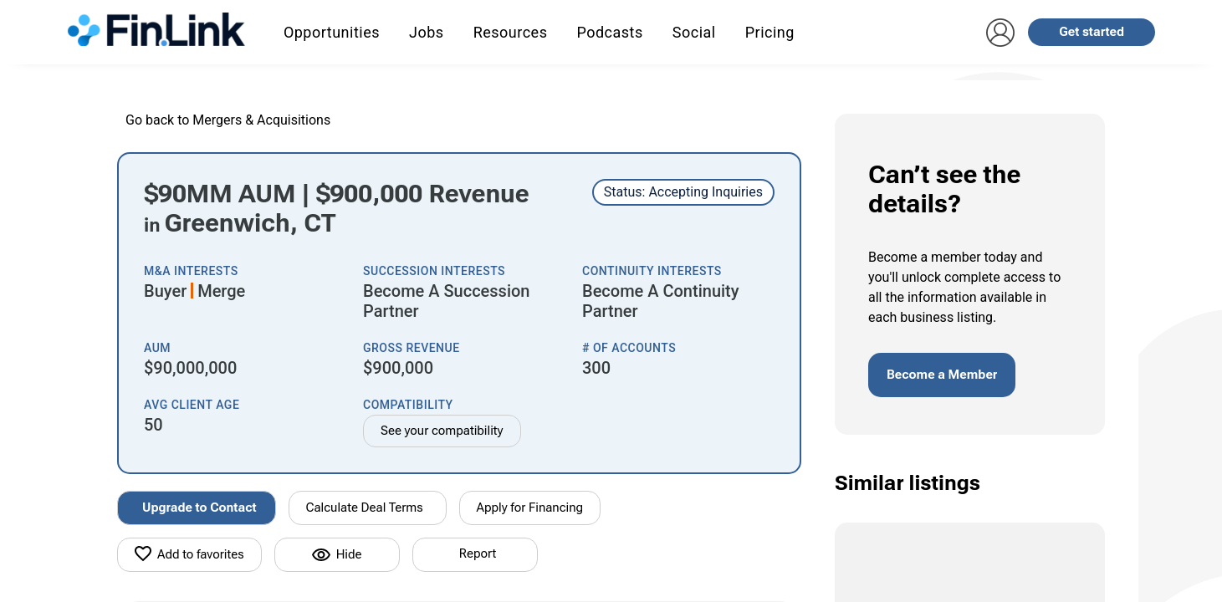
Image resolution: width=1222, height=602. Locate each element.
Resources (510, 32)
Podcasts (609, 32)
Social (694, 32)
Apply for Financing (530, 507)
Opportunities (332, 32)
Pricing (770, 32)
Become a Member (942, 374)
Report (477, 553)
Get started (1091, 31)
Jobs (426, 32)
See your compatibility (442, 430)
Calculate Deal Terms (364, 507)
